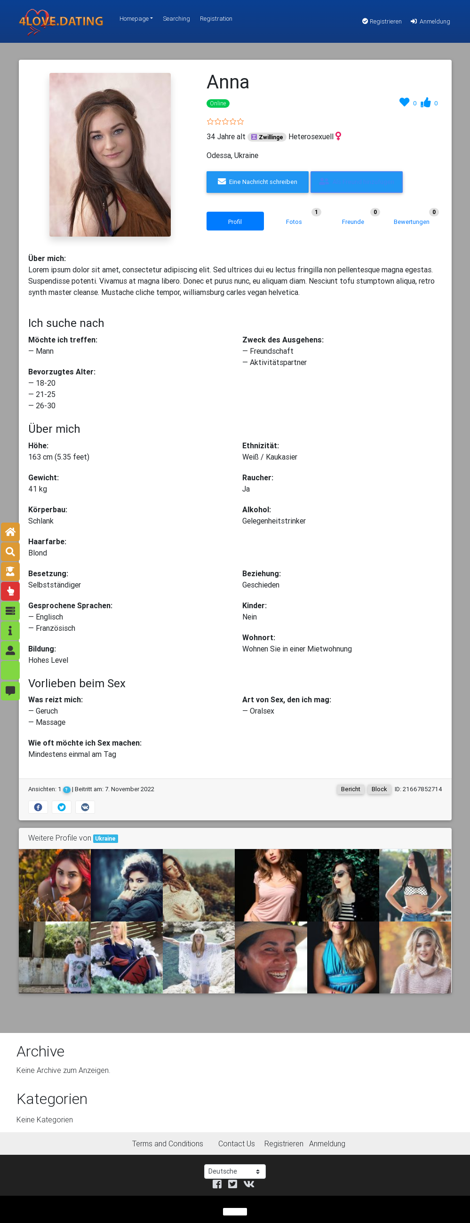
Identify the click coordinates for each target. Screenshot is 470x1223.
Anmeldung (429, 21)
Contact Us (236, 1143)
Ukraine (105, 838)
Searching (176, 19)
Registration (216, 19)
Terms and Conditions (167, 1143)
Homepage (134, 19)
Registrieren (382, 21)
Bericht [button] (350, 789)
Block (379, 789)
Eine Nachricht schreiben (257, 182)
